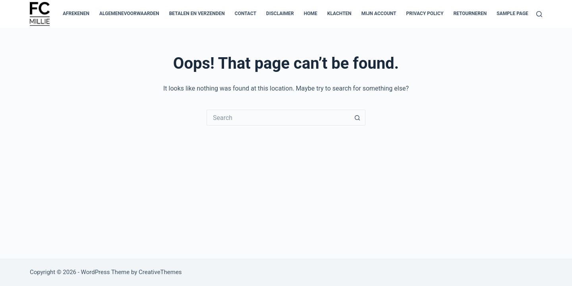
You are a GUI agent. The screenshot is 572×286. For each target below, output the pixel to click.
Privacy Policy (425, 13)
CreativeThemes (160, 272)
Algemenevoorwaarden (129, 13)
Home (310, 13)
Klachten (339, 13)
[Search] (539, 14)
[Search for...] (278, 118)
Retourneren (470, 13)
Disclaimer (280, 13)
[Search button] (357, 118)
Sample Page (512, 13)
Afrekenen (76, 13)
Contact (245, 13)
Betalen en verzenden (197, 13)
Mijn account (378, 13)
